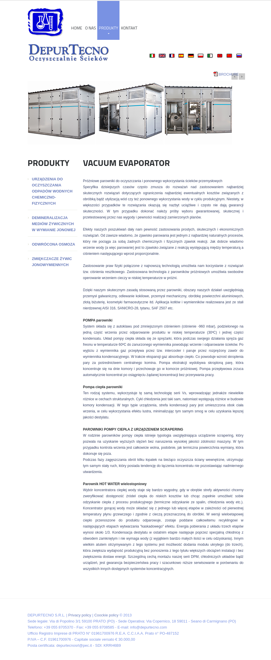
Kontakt (129, 28)
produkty (108, 29)
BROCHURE (229, 74)
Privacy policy (79, 615)
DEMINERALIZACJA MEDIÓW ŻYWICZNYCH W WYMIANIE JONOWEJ (54, 224)
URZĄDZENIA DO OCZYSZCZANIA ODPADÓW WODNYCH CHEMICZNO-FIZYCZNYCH (52, 191)
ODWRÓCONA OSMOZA (53, 244)
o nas (90, 28)
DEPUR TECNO (46, 22)
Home (76, 28)
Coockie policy (106, 615)
